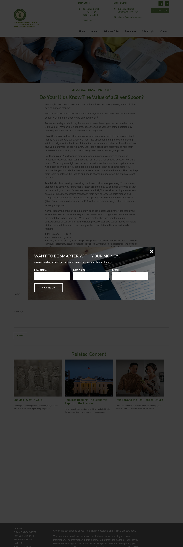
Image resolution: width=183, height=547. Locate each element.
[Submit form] (48, 287)
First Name (40, 270)
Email (115, 270)
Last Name (79, 270)
